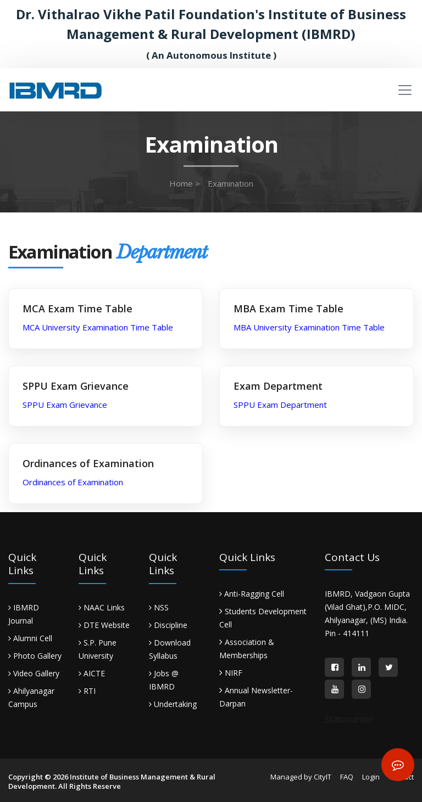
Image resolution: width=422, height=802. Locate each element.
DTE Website (104, 625)
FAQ (346, 777)
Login (371, 777)
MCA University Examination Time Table (98, 327)
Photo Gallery (35, 655)
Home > (184, 184)
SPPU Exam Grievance (65, 404)
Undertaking (173, 704)
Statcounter (349, 719)
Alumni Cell (30, 638)
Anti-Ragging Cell (251, 593)
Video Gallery (33, 673)
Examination (230, 184)
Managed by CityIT (300, 777)
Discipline (168, 625)
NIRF (233, 673)
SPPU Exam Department (280, 404)
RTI (87, 691)
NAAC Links (102, 607)
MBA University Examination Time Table (309, 327)
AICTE (92, 673)
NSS (159, 607)
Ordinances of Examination (73, 481)
